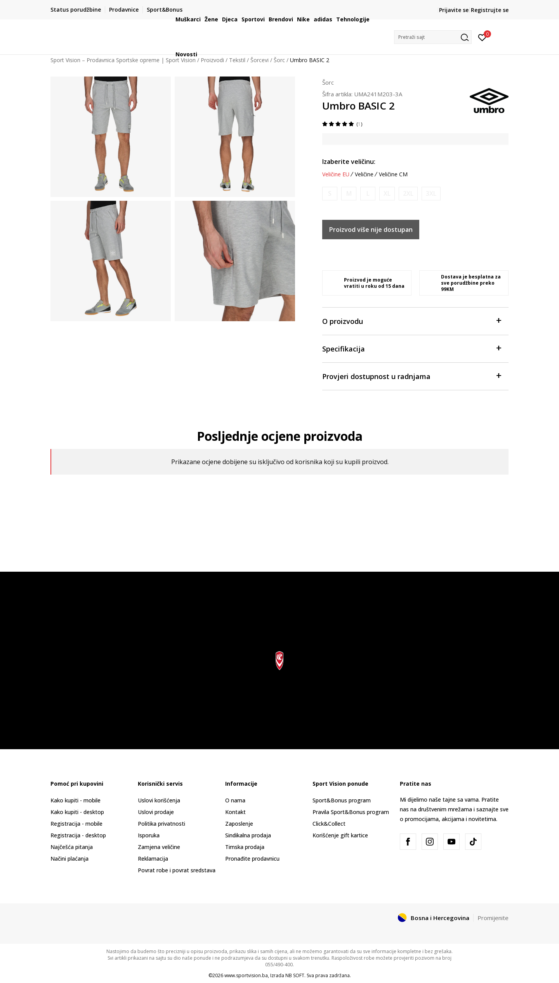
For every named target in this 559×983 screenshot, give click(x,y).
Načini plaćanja (69, 858)
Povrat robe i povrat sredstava (176, 870)
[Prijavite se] (482, 37)
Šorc (328, 82)
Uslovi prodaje (156, 812)
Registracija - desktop (78, 835)
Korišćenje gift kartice (340, 835)
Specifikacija (411, 348)
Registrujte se (490, 10)
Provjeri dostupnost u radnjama (411, 376)
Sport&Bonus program (341, 800)
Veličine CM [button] (393, 174)
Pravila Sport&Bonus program (350, 812)
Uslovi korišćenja (159, 800)
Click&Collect (328, 823)
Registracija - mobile (76, 823)
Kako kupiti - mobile (75, 800)
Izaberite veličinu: (348, 161)
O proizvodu (411, 320)
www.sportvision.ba (246, 975)
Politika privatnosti (161, 823)
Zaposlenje (239, 823)
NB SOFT (294, 975)
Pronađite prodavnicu (252, 858)
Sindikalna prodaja (248, 835)
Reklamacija (153, 858)
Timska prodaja (244, 847)
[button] (433, 37)
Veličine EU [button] (335, 174)
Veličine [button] (364, 174)
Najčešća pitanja (71, 847)
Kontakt (235, 812)
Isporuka (149, 835)
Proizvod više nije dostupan (371, 229)
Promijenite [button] (493, 918)
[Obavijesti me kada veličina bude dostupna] (329, 193)
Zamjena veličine (159, 847)
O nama (235, 800)
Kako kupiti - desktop (77, 812)
